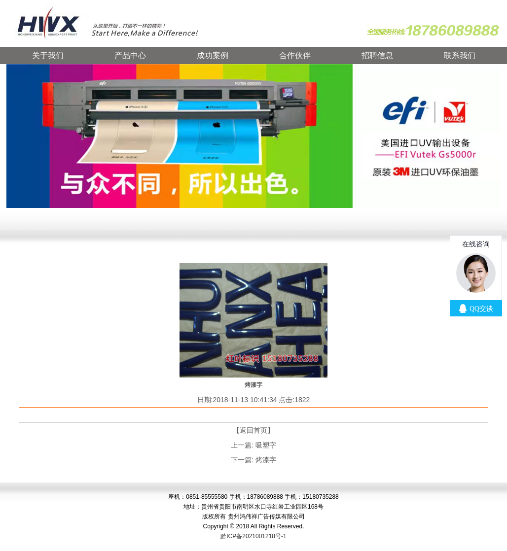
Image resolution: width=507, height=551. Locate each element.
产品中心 (130, 55)
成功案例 (212, 55)
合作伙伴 (295, 55)
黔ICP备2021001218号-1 (253, 536)
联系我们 (459, 55)
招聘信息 (377, 55)
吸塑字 (265, 445)
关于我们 (48, 55)
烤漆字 (265, 460)
